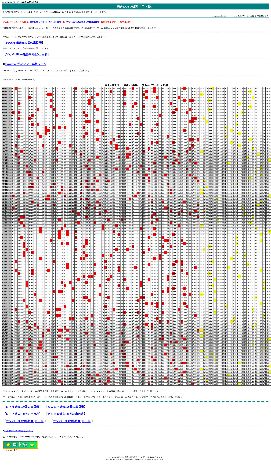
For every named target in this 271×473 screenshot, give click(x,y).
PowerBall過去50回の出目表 (24, 42)
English (224, 16)
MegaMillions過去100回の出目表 (26, 54)
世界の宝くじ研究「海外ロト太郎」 (46, 22)
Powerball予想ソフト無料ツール (25, 64)
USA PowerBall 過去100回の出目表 (83, 22)
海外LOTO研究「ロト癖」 (135, 6)
